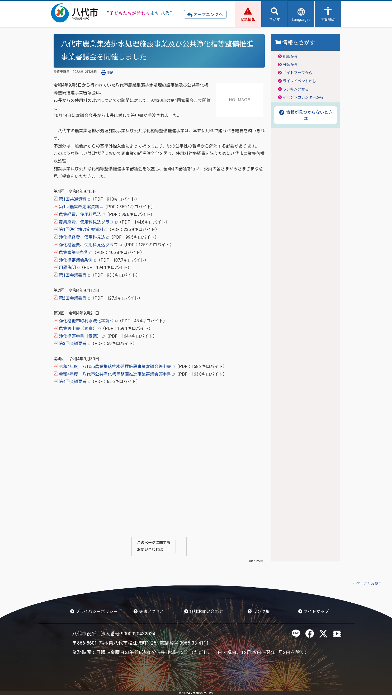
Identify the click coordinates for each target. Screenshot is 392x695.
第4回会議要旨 (72, 381)
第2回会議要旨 (72, 298)
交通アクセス (149, 611)
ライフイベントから (299, 81)
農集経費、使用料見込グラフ (85, 222)
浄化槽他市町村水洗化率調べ (85, 320)
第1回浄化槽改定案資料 (80, 229)
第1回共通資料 (72, 199)
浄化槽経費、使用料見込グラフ (88, 244)
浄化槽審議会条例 (75, 260)
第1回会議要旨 (72, 275)
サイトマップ (313, 611)
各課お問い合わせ (203, 611)
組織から (290, 56)
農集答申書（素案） (77, 328)
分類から (290, 65)
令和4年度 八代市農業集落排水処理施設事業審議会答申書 (114, 366)
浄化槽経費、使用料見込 (81, 237)
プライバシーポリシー (94, 611)
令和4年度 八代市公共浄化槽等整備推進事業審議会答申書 (114, 374)
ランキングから (296, 89)
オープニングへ (205, 14)
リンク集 (259, 611)
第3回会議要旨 (72, 343)
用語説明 (66, 267)
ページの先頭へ (369, 583)
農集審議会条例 (73, 252)
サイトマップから (297, 73)
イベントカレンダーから (303, 97)
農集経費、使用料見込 (79, 214)
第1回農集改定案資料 (78, 206)
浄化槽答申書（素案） (79, 336)
